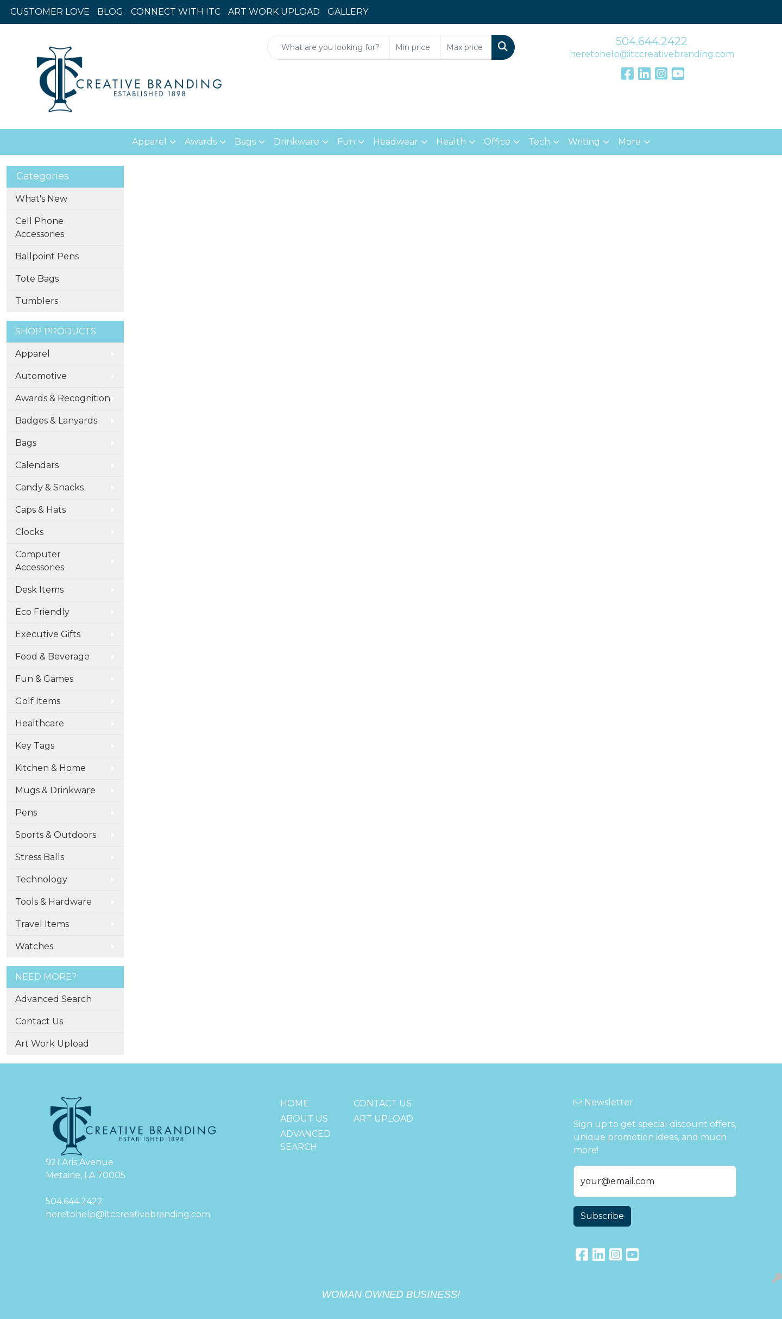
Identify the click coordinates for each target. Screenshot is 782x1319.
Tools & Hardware (53, 902)
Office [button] (497, 141)
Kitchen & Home (50, 768)
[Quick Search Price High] (466, 47)
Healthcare (39, 723)
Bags (25, 443)
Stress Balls (39, 857)
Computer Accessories (39, 561)
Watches (34, 946)
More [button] (629, 141)
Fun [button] (346, 141)
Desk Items (39, 589)
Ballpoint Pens (47, 256)
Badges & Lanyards (56, 420)
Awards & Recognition (62, 398)
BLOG (110, 12)
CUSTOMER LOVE (50, 12)
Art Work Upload (52, 1043)
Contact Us (39, 1021)
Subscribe (602, 1216)
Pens (26, 812)
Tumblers (36, 301)
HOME (294, 1103)
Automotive (41, 376)
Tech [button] (539, 141)
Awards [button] (201, 141)
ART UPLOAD (383, 1118)
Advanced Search (53, 999)
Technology (41, 879)
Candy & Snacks (49, 487)
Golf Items (37, 701)
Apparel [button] (149, 141)
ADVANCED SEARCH (305, 1140)
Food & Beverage (52, 656)
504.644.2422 (652, 41)
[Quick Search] (328, 47)
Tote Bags (37, 278)
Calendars (37, 465)
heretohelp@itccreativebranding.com (652, 54)
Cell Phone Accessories (39, 227)
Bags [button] (245, 141)
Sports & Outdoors (55, 835)
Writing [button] (584, 141)
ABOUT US (304, 1118)
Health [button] (451, 141)
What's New (41, 199)
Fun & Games (44, 679)
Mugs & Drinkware (55, 790)
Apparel (32, 354)
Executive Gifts (47, 634)
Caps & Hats (40, 510)
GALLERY (347, 12)
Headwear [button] (395, 141)
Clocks (29, 532)
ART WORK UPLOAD (274, 12)
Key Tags (34, 746)
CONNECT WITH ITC (175, 12)
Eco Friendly (42, 612)
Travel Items (42, 924)
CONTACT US (383, 1103)
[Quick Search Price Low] (415, 47)
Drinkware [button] (296, 141)
